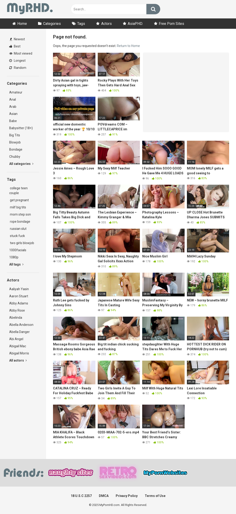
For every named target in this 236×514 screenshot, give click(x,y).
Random (17, 68)
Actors (106, 23)
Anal (12, 99)
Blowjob (15, 142)
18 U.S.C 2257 (81, 496)
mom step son (20, 214)
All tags (16, 264)
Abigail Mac (17, 346)
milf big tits (17, 207)
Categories (52, 23)
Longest (17, 60)
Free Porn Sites (171, 23)
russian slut (18, 229)
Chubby (14, 156)
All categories (21, 164)
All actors (18, 360)
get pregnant (19, 200)
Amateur (15, 92)
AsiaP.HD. (135, 23)
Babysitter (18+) (21, 128)
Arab (12, 106)
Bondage (15, 149)
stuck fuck (17, 236)
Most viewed (20, 53)
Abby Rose (17, 310)
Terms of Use (155, 496)
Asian (13, 114)
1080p (13, 257)
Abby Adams (18, 303)
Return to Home (128, 46)
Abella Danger (19, 332)
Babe (13, 121)
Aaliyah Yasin (19, 289)
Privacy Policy (127, 496)
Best (15, 46)
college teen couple (18, 190)
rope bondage (19, 221)
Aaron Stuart (18, 296)
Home (22, 23)
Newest (17, 39)
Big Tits (14, 135)
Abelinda (15, 317)
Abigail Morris (19, 353)
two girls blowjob (21, 243)
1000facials (17, 250)
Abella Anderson (21, 325)
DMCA (104, 496)
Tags (81, 23)
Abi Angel (16, 339)
